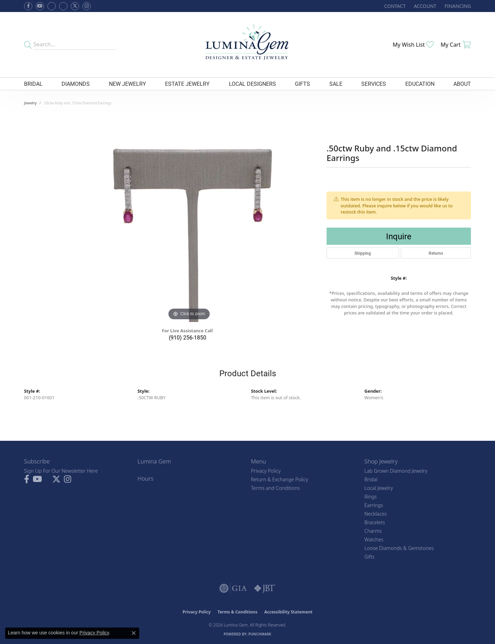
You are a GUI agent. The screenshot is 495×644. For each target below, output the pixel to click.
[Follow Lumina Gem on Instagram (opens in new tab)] (86, 6)
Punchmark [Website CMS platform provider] (260, 634)
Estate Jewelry (187, 83)
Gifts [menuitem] (369, 556)
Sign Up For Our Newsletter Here (61, 471)
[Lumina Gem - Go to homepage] (247, 44)
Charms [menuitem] (373, 531)
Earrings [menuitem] (373, 505)
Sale (335, 83)
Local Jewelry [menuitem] (378, 488)
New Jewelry (127, 83)
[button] (424, 6)
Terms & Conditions (237, 612)
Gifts (302, 83)
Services (373, 83)
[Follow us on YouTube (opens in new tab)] (40, 6)
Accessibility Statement (288, 612)
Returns (436, 253)
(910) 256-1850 (187, 337)
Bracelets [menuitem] (374, 522)
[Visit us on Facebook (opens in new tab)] (51, 6)
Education (419, 83)
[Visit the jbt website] (265, 588)
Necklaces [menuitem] (375, 513)
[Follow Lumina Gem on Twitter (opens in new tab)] (75, 6)
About (462, 83)
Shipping (362, 253)
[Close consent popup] (134, 633)
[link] (394, 6)
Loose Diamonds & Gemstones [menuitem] (399, 548)
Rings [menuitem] (370, 496)
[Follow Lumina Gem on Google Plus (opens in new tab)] (63, 6)
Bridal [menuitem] (370, 479)
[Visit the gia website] (233, 588)
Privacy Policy (266, 471)
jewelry (30, 103)
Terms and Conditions (275, 488)
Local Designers (252, 83)
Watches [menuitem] (373, 539)
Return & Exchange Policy (279, 479)
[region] (189, 219)
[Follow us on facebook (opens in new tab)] (28, 6)
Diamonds (76, 83)
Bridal (33, 83)
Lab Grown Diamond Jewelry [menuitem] (395, 471)
